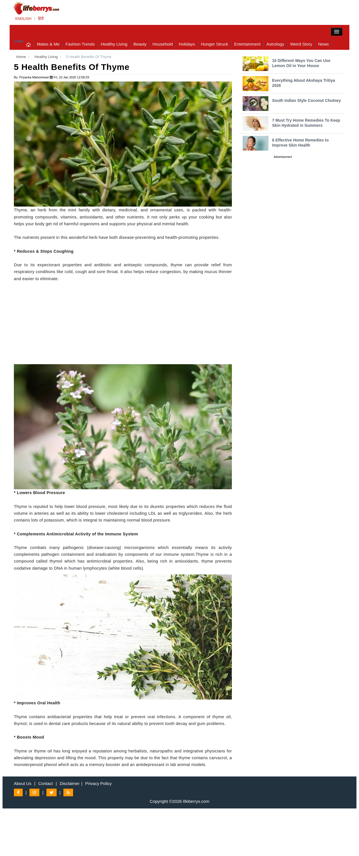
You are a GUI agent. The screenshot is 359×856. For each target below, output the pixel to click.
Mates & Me (48, 44)
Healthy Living (114, 44)
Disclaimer (70, 783)
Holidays (187, 44)
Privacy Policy (98, 783)
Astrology (275, 44)
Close (18, 41)
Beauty (140, 44)
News (323, 44)
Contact (45, 783)
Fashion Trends (80, 44)
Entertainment (247, 44)
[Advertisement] (123, 324)
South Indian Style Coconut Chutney (306, 100)
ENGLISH (23, 18)
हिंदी (41, 18)
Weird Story (301, 44)
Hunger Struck (214, 44)
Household (163, 44)
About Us (22, 783)
